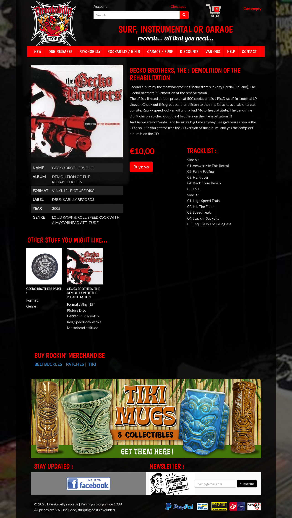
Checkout (178, 6)
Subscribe (247, 484)
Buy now (141, 166)
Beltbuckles (48, 364)
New (37, 51)
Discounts (189, 51)
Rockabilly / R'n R (123, 51)
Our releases (60, 51)
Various (213, 51)
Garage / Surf (160, 51)
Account (100, 6)
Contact (249, 51)
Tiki (92, 364)
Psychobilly (89, 51)
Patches (75, 364)
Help (231, 51)
